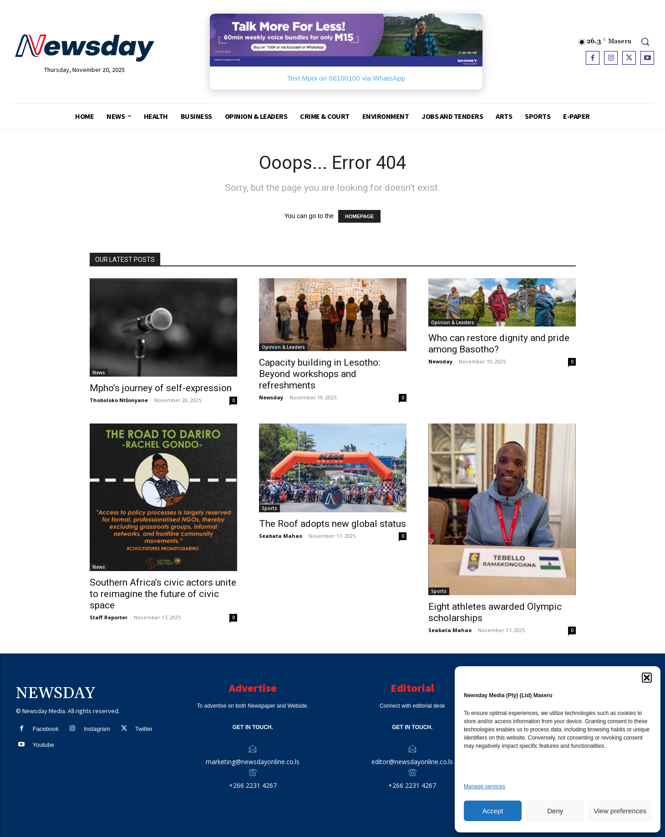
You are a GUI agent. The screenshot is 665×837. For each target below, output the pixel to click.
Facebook (46, 728)
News (98, 372)
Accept (492, 811)
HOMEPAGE (359, 216)
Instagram (97, 728)
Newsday (271, 397)
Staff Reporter (108, 617)
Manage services (484, 786)
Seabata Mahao (280, 535)
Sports (269, 508)
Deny (555, 811)
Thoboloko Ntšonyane (119, 400)
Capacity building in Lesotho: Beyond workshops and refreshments (319, 374)
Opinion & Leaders (283, 347)
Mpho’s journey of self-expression (161, 388)
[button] (646, 677)
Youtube (43, 744)
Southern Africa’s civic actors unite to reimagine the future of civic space (163, 594)
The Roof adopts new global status (332, 523)
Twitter (143, 728)
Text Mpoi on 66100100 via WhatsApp (346, 78)
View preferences (620, 811)
